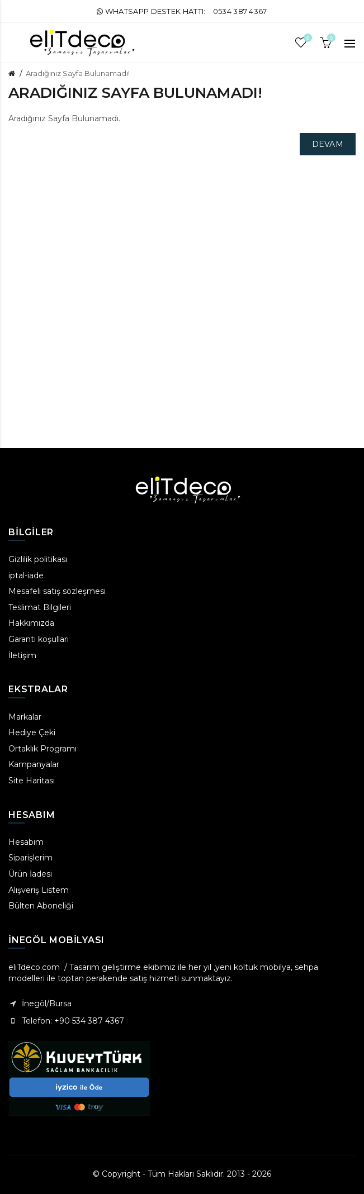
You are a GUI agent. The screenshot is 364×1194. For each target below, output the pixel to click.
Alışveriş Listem (38, 890)
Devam (328, 144)
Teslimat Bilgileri (39, 607)
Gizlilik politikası (37, 559)
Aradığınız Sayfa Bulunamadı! (78, 73)
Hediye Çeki (31, 732)
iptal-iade (26, 575)
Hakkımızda (31, 623)
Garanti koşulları (38, 639)
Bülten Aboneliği (40, 906)
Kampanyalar (33, 764)
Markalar (24, 717)
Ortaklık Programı (42, 749)
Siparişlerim (30, 858)
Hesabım (26, 842)
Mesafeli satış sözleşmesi (57, 591)
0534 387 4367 (240, 11)
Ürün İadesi (30, 874)
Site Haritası (31, 781)
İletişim (22, 655)
